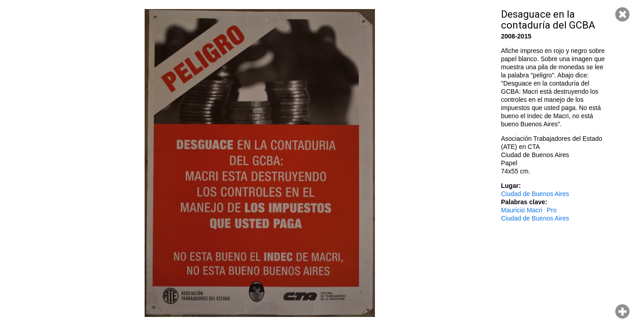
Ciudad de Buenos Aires (535, 193)
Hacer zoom (622, 311)
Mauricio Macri (521, 210)
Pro (552, 210)
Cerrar (622, 14)
